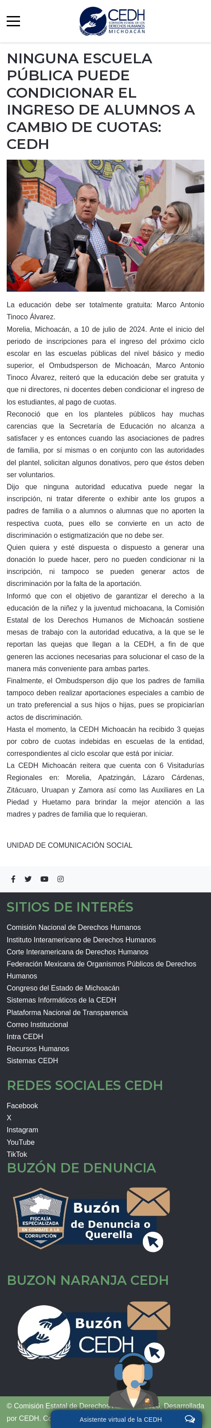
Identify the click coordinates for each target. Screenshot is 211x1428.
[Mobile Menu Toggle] (13, 21)
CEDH (29, 1418)
